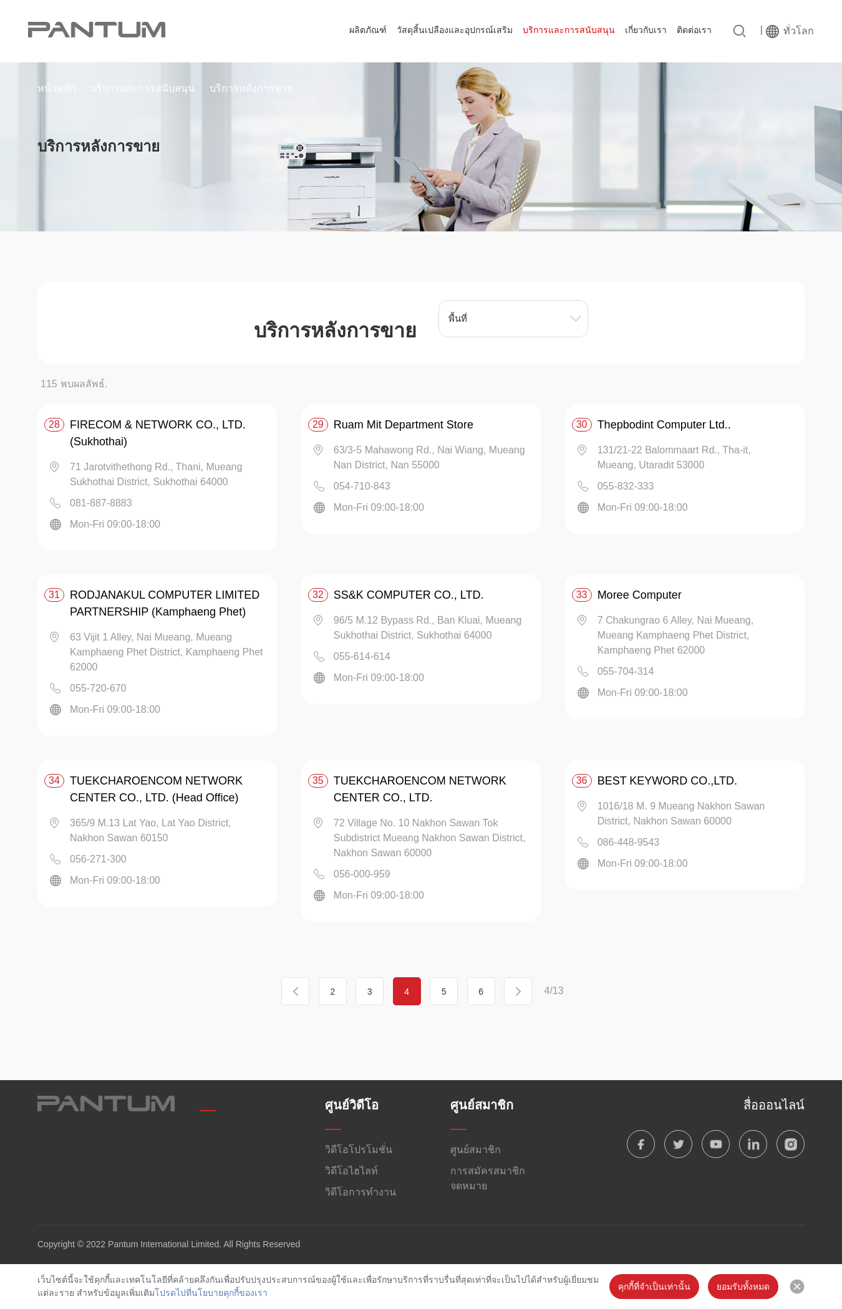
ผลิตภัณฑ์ (368, 30)
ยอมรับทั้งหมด (743, 1287)
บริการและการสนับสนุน (569, 30)
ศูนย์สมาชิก (481, 1105)
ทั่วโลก (798, 31)
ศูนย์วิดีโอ (352, 1105)
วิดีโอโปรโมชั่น (358, 1149)
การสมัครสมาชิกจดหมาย (487, 1178)
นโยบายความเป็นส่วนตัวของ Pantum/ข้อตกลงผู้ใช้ (410, 1245)
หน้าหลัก (56, 88)
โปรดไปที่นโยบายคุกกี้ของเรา (211, 1293)
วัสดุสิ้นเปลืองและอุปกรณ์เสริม (455, 30)
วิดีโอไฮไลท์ (351, 1171)
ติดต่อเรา (694, 30)
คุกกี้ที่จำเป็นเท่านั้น (654, 1287)
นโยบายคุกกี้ (550, 1245)
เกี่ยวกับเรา (646, 30)
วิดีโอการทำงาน (360, 1192)
